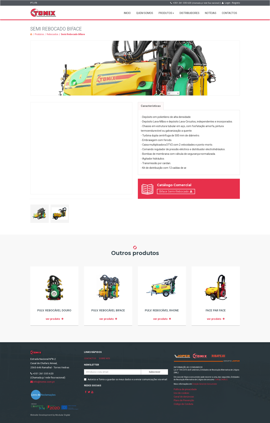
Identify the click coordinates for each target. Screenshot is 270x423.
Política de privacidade (185, 389)
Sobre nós (104, 358)
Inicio (127, 13)
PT (31, 3)
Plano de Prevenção (184, 400)
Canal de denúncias (184, 396)
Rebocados (52, 34)
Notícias (210, 13)
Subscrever (154, 372)
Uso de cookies (181, 393)
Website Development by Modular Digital (50, 415)
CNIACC (224, 380)
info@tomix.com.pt (42, 381)
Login (227, 3)
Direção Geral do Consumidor (204, 384)
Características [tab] (151, 106)
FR (36, 3)
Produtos (166, 13)
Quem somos (144, 13)
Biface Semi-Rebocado (174, 191)
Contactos (229, 13)
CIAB (217, 380)
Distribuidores (189, 13)
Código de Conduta (183, 404)
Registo (236, 3)
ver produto (53, 318)
